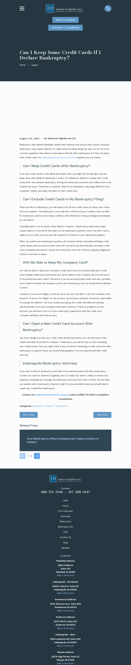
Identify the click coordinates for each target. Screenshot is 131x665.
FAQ (65, 493)
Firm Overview (65, 472)
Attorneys (65, 477)
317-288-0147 (79, 453)
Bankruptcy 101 (65, 488)
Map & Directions (65, 537)
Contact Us (65, 498)
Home (65, 467)
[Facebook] (65, 637)
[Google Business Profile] (59, 637)
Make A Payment (65, 19)
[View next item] (37, 417)
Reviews (65, 509)
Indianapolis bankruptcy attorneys (59, 119)
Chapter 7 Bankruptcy (56, 367)
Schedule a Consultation (65, 27)
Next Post (102, 376)
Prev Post (28, 376)
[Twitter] (71, 637)
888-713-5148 (52, 453)
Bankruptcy (38, 367)
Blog (65, 504)
